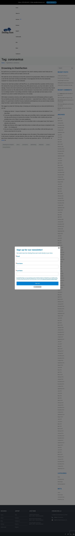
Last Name (19, 270)
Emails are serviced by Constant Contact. (49, 279)
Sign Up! (37, 283)
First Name (20, 263)
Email (18, 256)
